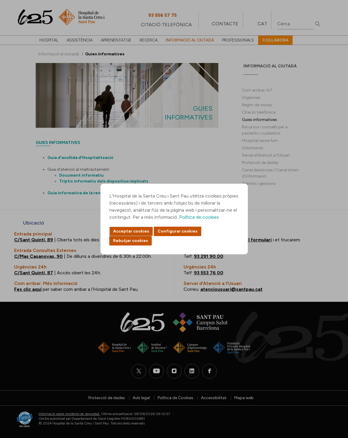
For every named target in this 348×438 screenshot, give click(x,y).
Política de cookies (199, 217)
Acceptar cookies (131, 231)
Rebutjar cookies (130, 240)
